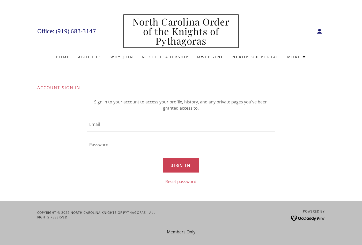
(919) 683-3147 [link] (76, 31)
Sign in (181, 165)
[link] (181, 43)
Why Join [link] (122, 56)
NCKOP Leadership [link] (165, 56)
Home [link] (63, 56)
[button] (319, 31)
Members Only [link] (181, 232)
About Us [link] (90, 56)
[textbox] (181, 124)
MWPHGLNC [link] (210, 56)
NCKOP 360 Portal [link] (255, 56)
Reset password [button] (180, 181)
